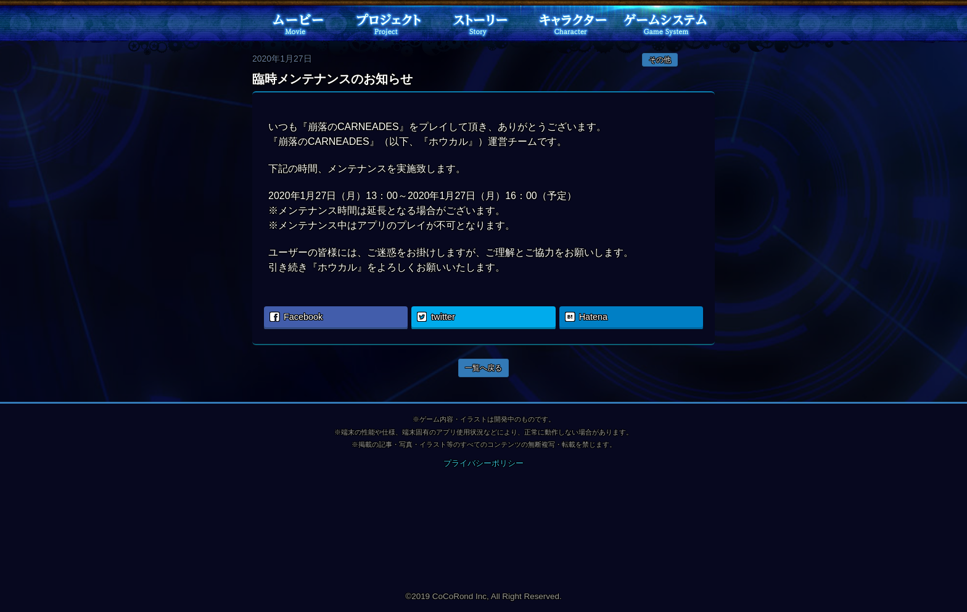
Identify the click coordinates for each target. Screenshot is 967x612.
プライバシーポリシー (483, 463)
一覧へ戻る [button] (483, 368)
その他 (660, 59)
